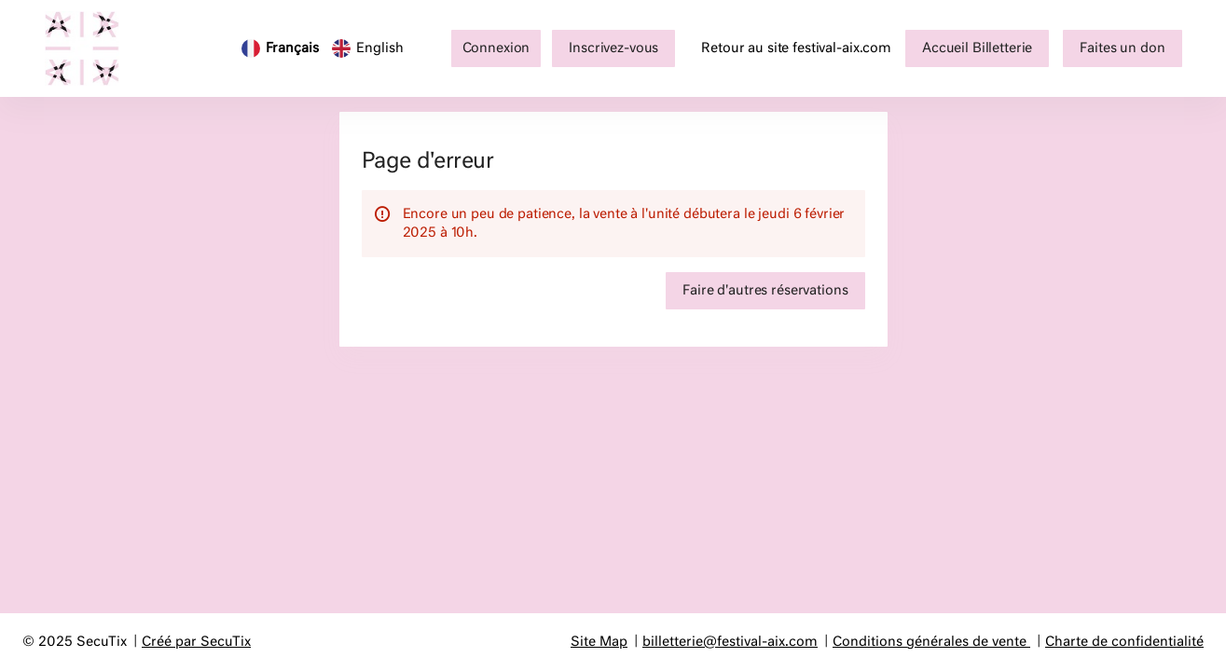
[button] (977, 48)
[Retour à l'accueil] (91, 48)
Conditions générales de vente (929, 642)
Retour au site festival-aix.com (796, 48)
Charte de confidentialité (1124, 642)
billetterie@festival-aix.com (730, 642)
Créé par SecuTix (196, 642)
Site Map (599, 642)
